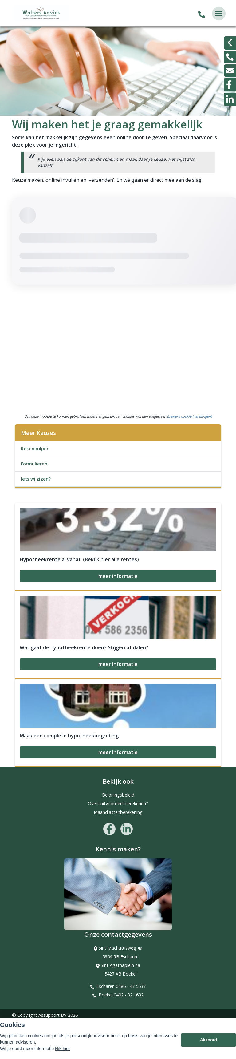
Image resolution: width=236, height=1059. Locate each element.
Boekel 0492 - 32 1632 (121, 995)
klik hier (62, 1048)
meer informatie (118, 576)
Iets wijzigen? (36, 479)
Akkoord (208, 1040)
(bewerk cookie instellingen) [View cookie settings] (189, 416)
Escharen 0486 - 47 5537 (121, 986)
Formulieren (34, 464)
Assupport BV (52, 1015)
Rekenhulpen (35, 449)
